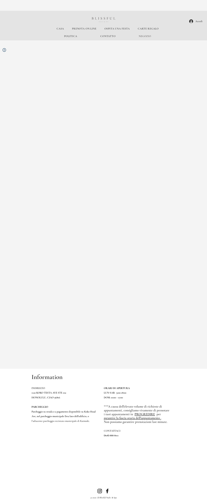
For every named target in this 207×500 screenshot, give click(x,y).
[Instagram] (100, 491)
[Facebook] (107, 491)
